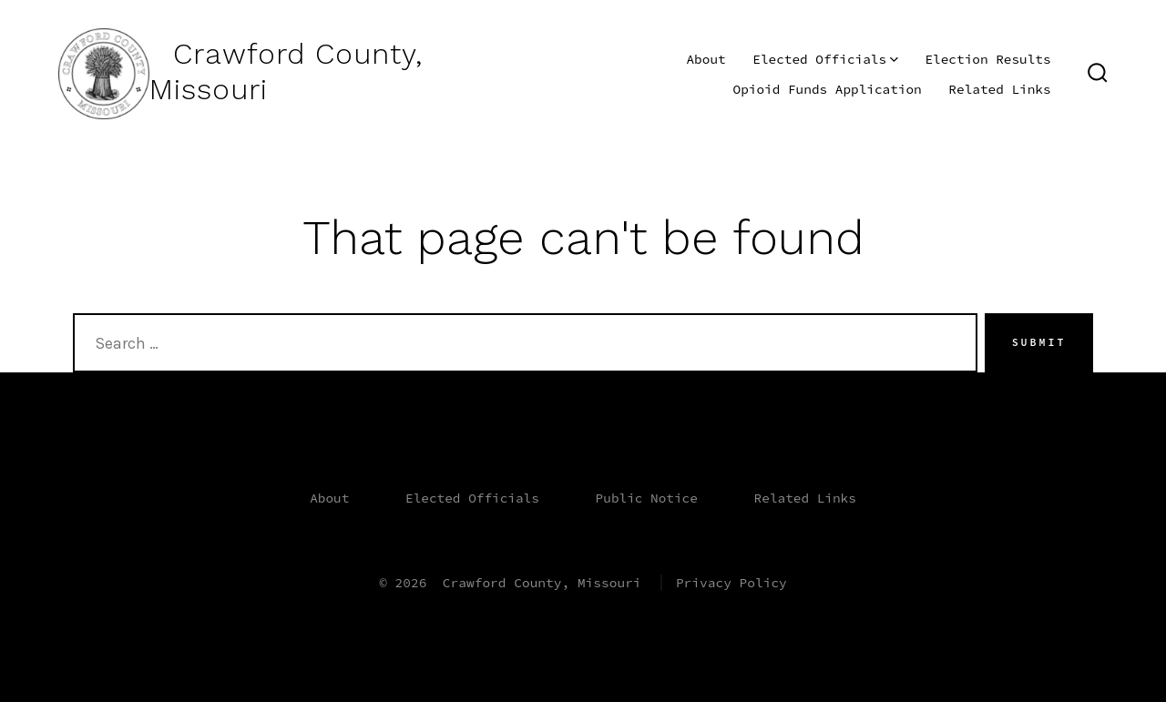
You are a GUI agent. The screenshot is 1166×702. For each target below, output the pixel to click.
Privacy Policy (731, 583)
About (705, 59)
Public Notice (647, 498)
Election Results (987, 59)
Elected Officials (825, 59)
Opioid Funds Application (827, 89)
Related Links (999, 89)
